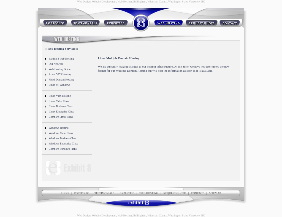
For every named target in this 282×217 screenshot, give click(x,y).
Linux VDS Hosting (58, 95)
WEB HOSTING (148, 193)
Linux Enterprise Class (59, 111)
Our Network (54, 63)
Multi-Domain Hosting (59, 79)
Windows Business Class (60, 138)
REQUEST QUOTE (175, 193)
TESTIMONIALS (104, 193)
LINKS (65, 193)
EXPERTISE (127, 193)
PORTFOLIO (81, 193)
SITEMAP (215, 193)
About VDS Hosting (58, 74)
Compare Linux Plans (59, 116)
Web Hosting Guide (57, 69)
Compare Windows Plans (61, 148)
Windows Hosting (57, 127)
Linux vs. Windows (57, 84)
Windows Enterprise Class (61, 143)
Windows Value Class (59, 133)
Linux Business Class (58, 106)
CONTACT (197, 193)
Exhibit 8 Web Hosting (59, 58)
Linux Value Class (57, 101)
